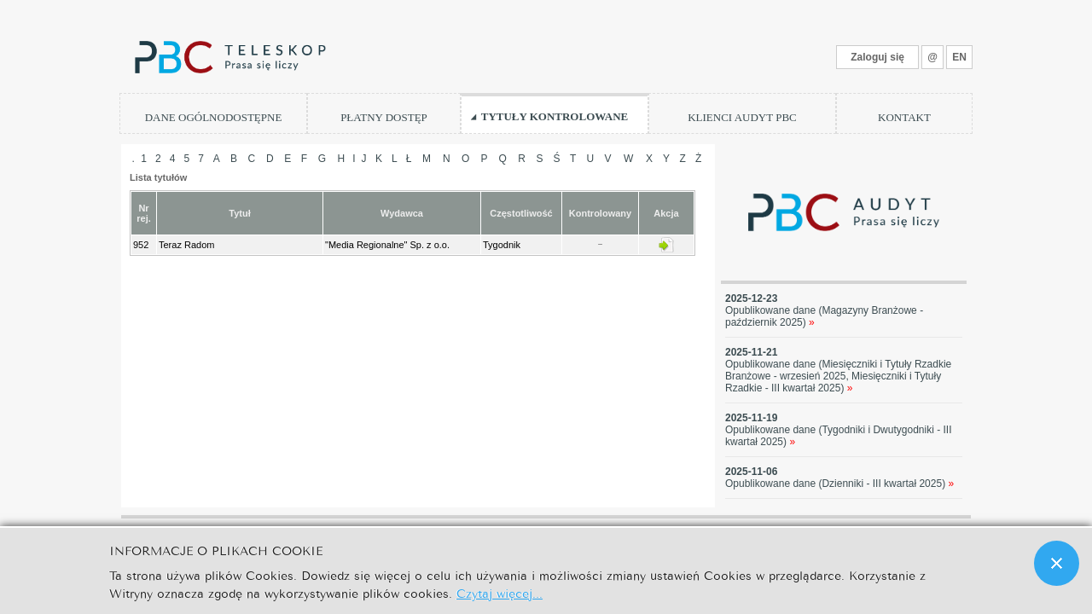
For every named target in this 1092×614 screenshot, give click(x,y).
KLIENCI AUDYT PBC (742, 117)
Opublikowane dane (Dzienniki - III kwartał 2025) (839, 483)
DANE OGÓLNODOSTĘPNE (213, 117)
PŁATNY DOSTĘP (383, 117)
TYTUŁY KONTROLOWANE (555, 116)
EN (959, 57)
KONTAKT (904, 117)
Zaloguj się (877, 57)
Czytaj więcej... (499, 592)
